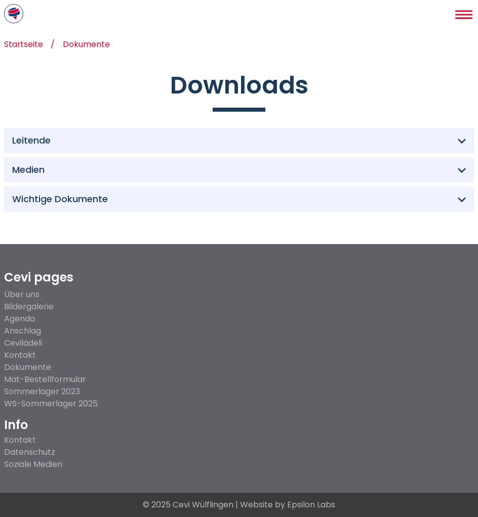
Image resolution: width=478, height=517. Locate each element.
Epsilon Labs (311, 504)
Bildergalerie (29, 306)
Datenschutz (29, 452)
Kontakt (20, 355)
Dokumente (86, 45)
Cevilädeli (23, 343)
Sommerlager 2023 (42, 391)
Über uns (21, 294)
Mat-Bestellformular (45, 379)
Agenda (19, 318)
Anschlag (22, 331)
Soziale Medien (33, 464)
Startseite (24, 45)
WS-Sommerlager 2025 (51, 403)
